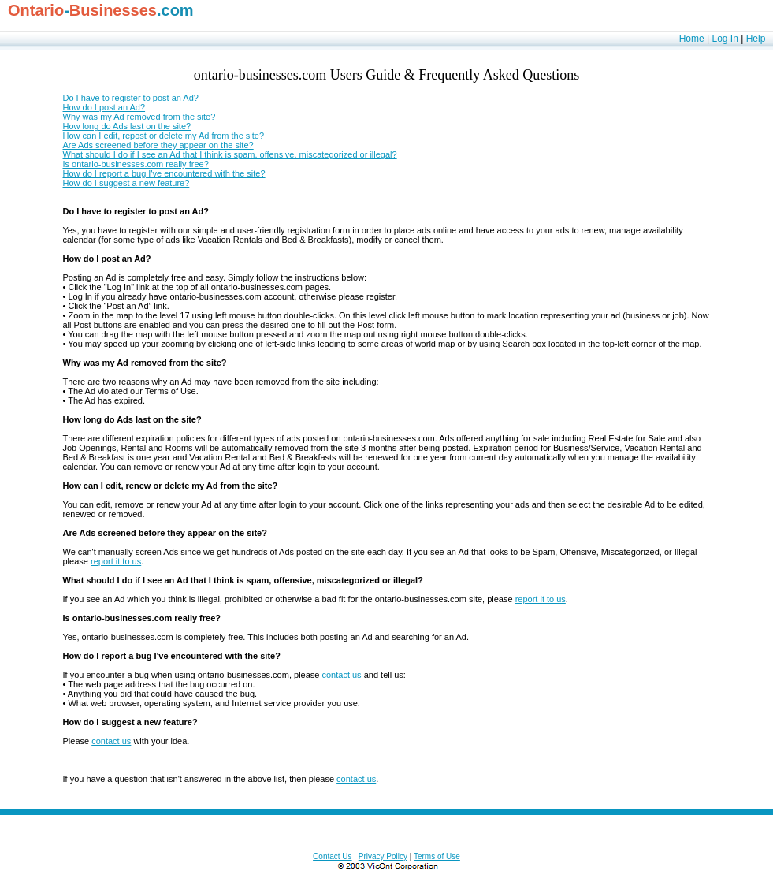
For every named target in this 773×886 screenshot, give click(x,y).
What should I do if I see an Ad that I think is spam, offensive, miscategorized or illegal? (230, 154)
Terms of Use (437, 856)
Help (756, 38)
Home (691, 38)
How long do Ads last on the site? (127, 126)
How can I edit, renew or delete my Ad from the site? (170, 485)
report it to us (116, 561)
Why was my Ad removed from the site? (139, 116)
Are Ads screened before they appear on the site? (158, 145)
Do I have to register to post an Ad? (131, 97)
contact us (341, 674)
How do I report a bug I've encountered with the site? (164, 173)
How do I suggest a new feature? (126, 183)
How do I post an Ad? (104, 107)
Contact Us (332, 856)
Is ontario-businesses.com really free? (136, 164)
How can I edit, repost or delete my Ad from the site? (164, 135)
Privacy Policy (383, 856)
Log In (725, 38)
